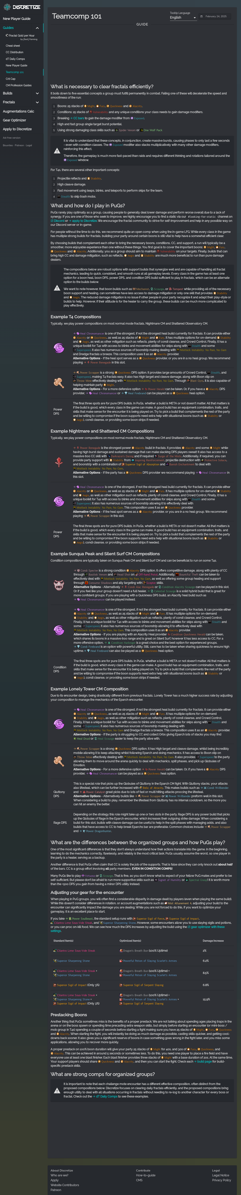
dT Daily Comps (105, 1096)
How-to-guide (145, 1175)
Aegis (131, 255)
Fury (102, 106)
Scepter (151, 583)
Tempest (178, 289)
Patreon (19, 145)
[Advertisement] (142, 55)
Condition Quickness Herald (188, 634)
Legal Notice (220, 1175)
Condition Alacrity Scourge (178, 587)
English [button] (175, 17)
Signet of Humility (169, 880)
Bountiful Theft (188, 574)
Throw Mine (84, 380)
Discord (57, 221)
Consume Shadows (100, 583)
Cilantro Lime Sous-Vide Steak (73, 923)
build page (203, 1061)
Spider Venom (127, 130)
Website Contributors (65, 1185)
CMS (139, 1180)
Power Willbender (180, 796)
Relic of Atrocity (153, 788)
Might (91, 106)
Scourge (159, 289)
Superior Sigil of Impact (184, 918)
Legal (29, 145)
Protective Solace (215, 460)
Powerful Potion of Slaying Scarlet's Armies (150, 961)
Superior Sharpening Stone (119, 923)
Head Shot (123, 574)
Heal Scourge (106, 738)
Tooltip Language (180, 13)
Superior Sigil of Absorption (142, 464)
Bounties (8, 145)
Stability (96, 178)
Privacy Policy (221, 1180)
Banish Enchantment (182, 464)
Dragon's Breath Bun (135, 950)
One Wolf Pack (153, 130)
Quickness (116, 106)
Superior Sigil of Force (150, 918)
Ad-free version (11, 137)
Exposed (139, 118)
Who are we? (59, 1175)
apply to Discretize (83, 221)
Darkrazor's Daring (122, 456)
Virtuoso (90, 875)
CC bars (77, 118)
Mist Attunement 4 (179, 903)
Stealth (65, 196)
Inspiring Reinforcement (149, 460)
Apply (55, 1180)
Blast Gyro (196, 380)
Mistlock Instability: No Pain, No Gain (203, 350)
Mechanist (142, 289)
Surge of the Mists (169, 456)
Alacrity (137, 106)
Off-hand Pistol (148, 574)
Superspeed (84, 350)
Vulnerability (100, 112)
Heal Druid (83, 738)
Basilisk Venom (98, 574)
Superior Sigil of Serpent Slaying (143, 985)
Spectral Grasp (198, 880)
